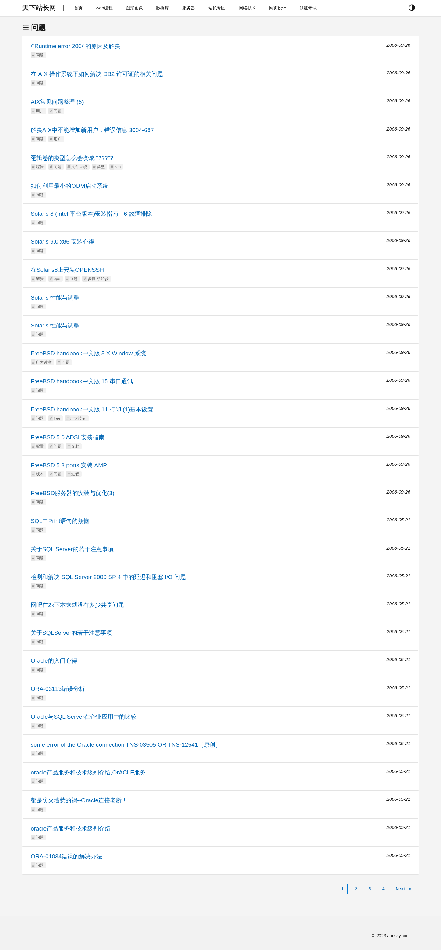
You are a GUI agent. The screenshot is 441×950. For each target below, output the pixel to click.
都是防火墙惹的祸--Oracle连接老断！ (79, 800)
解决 (40, 278)
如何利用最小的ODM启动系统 (69, 186)
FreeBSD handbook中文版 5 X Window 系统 (88, 353)
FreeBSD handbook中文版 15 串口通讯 (82, 381)
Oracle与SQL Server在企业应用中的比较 (84, 716)
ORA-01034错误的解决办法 (66, 856)
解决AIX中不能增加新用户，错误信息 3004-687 (92, 130)
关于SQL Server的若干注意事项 (72, 549)
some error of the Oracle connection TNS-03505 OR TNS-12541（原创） (126, 744)
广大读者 (44, 362)
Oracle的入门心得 (54, 660)
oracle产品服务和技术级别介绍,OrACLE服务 (88, 772)
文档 (75, 446)
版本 (40, 474)
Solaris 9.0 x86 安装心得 (62, 241)
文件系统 (79, 167)
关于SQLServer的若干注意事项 (71, 633)
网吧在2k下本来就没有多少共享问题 (77, 605)
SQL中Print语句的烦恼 (60, 521)
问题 (40, 55)
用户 (40, 111)
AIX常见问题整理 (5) (57, 102)
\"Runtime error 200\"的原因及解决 (75, 46)
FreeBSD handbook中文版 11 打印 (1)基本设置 (92, 409)
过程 (75, 474)
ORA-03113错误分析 (58, 689)
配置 (40, 446)
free (57, 418)
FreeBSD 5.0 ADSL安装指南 (67, 437)
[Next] (403, 889)
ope (57, 278)
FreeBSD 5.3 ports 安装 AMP (69, 465)
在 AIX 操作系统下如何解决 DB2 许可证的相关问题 (97, 74)
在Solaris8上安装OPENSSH (67, 270)
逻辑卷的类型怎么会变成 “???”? (72, 158)
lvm (118, 167)
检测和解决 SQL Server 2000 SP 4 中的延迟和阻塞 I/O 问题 (108, 577)
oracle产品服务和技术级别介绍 (71, 828)
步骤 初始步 (98, 278)
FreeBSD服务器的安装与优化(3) (72, 493)
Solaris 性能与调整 (55, 297)
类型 (101, 167)
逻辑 (40, 167)
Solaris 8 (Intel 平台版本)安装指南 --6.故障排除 (91, 213)
